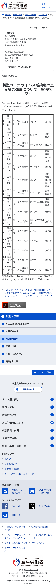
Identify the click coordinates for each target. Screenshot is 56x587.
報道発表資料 (12, 339)
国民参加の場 (12, 361)
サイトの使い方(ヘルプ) (15, 542)
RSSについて (37, 542)
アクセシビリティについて (41, 536)
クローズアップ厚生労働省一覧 (19, 474)
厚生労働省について (28, 422)
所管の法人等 (10, 464)
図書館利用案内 (11, 469)
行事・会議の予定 (14, 354)
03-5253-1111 (29, 576)
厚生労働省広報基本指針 (17, 324)
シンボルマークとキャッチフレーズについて (14, 536)
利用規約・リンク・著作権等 (14, 528)
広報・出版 (11, 346)
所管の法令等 (28, 438)
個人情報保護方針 (39, 526)
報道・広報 (28, 407)
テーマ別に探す (28, 399)
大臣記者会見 (12, 331)
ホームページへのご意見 (14, 549)
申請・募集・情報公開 (28, 445)
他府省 (7, 459)
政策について (28, 414)
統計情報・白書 (28, 430)
